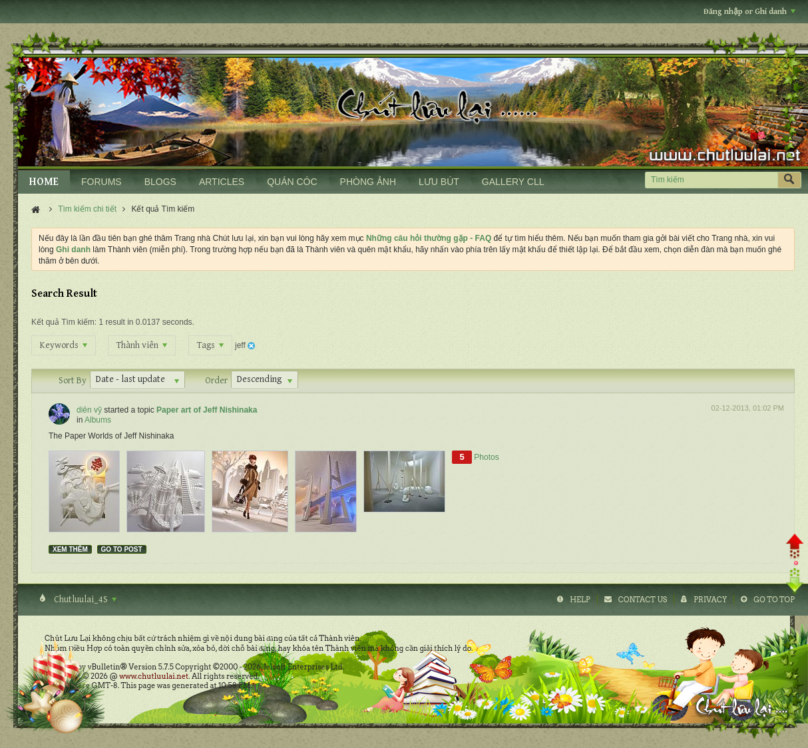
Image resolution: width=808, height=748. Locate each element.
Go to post (121, 549)
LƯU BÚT (439, 181)
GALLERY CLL (513, 181)
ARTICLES (221, 181)
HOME (44, 182)
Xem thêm (70, 549)
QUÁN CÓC (292, 181)
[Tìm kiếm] (711, 180)
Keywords (63, 345)
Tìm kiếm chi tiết (87, 209)
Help (580, 599)
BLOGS (160, 181)
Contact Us (642, 599)
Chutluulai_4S (84, 599)
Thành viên (141, 345)
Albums (98, 420)
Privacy (710, 599)
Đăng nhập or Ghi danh (749, 11)
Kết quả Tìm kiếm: (64, 322)
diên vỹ (89, 410)
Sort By (73, 380)
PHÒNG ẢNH (368, 181)
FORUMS (101, 181)
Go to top (774, 599)
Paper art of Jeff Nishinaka (206, 410)
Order (216, 380)
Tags (210, 345)
